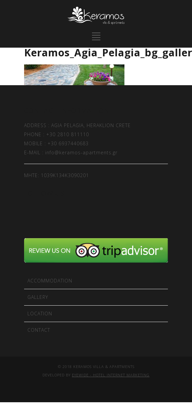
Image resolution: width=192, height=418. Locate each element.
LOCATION (39, 313)
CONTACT (38, 330)
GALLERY (37, 297)
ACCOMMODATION (49, 280)
